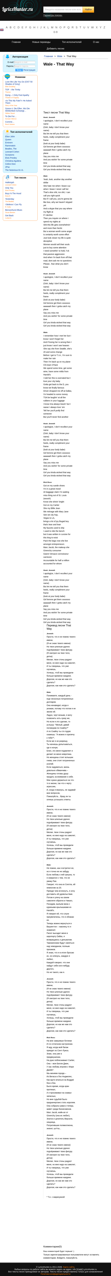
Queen (8, 139)
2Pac (7, 167)
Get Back (9, 215)
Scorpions (9, 155)
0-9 (55, 32)
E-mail (10, 62)
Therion (8, 92)
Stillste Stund (10, 113)
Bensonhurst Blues (13, 210)
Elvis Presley (11, 158)
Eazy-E (7, 196)
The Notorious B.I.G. (14, 170)
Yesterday (9, 199)
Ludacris (8, 218)
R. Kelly (8, 207)
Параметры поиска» (52, 15)
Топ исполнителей (71, 42)
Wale (59, 56)
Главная (16, 42)
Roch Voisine (10, 124)
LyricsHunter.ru (17, 9)
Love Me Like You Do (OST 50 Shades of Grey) (19, 83)
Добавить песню (55, 48)
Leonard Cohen (12, 152)
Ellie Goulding (10, 86)
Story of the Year (11, 105)
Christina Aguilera (13, 161)
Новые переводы (41, 42)
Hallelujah (9, 182)
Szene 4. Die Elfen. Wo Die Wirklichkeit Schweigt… (17, 109)
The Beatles (9, 201)
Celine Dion (10, 164)
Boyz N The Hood (13, 193)
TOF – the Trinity (12, 89)
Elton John (10, 136)
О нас (96, 42)
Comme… (9, 122)
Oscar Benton (10, 212)
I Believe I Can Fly (13, 204)
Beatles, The (10, 149)
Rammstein (10, 145)
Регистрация (29, 70)
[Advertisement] (75, 90)
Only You (9, 188)
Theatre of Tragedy (12, 97)
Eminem (9, 142)
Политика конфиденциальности (56, 1274)
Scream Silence (10, 119)
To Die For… (11, 116)
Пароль (9, 66)
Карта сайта (68, 1267)
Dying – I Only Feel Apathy (17, 95)
